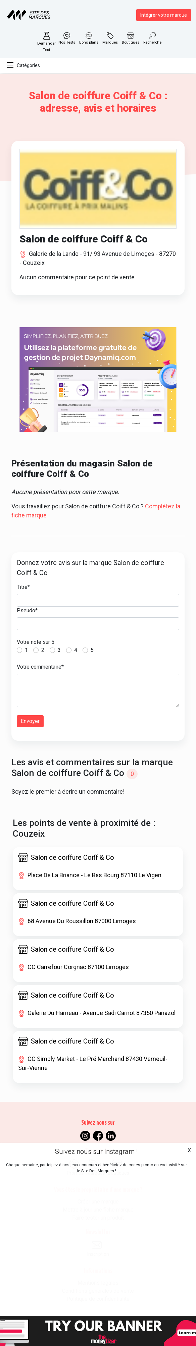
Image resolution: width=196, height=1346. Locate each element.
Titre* (23, 587)
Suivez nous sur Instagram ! (96, 1151)
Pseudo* (27, 610)
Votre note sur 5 (35, 642)
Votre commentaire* (40, 667)
